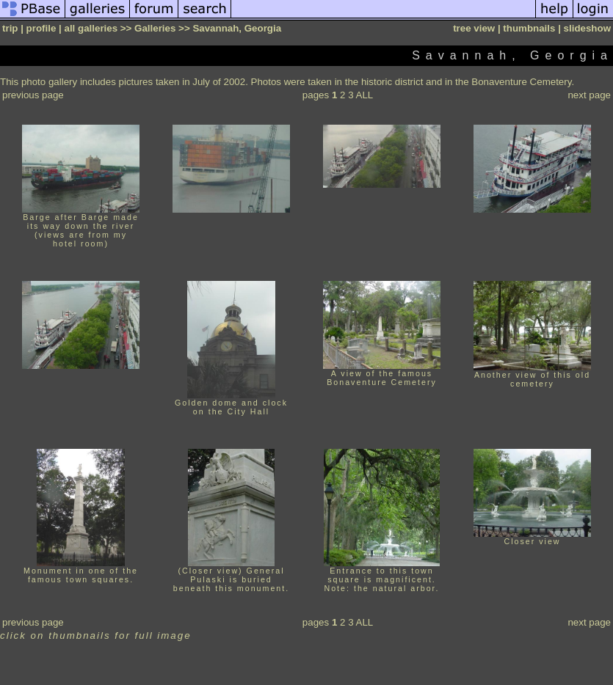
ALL (365, 94)
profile (41, 28)
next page (589, 94)
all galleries (90, 28)
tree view (474, 28)
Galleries (154, 28)
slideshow (587, 28)
